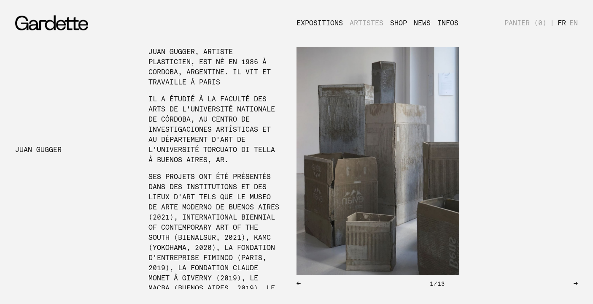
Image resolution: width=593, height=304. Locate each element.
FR (562, 23)
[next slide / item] (521, 168)
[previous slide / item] (352, 168)
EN (573, 23)
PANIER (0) (525, 23)
